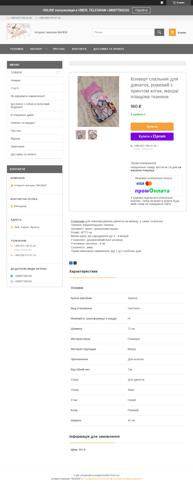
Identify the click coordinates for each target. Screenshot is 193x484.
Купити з (152, 136)
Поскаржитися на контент (97, 478)
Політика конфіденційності (127, 478)
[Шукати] (159, 32)
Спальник (77, 221)
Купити (152, 126)
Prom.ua (114, 475)
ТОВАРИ (16, 72)
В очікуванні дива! (22, 114)
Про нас (59, 48)
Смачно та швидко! (23, 122)
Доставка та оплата (108, 48)
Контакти (79, 48)
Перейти (141, 10)
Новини (15, 80)
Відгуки (15, 138)
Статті (15, 88)
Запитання (17, 146)
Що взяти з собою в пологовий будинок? (30, 105)
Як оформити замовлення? (28, 96)
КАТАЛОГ (36, 48)
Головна (16, 48)
